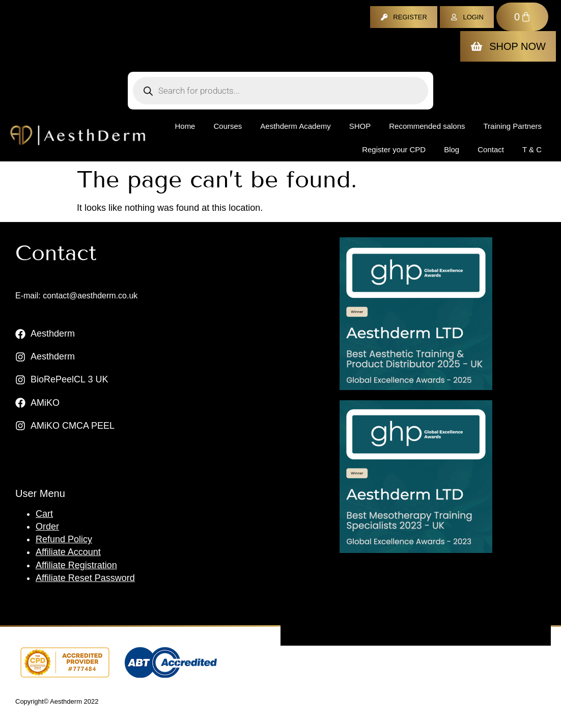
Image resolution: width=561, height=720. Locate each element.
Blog (451, 149)
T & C (532, 149)
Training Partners (513, 126)
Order (47, 526)
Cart (44, 514)
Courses (227, 126)
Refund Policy (64, 539)
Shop (360, 126)
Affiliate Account (68, 552)
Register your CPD (394, 149)
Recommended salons (427, 126)
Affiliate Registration (76, 565)
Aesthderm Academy (295, 126)
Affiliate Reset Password (85, 578)
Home (185, 126)
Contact (491, 149)
